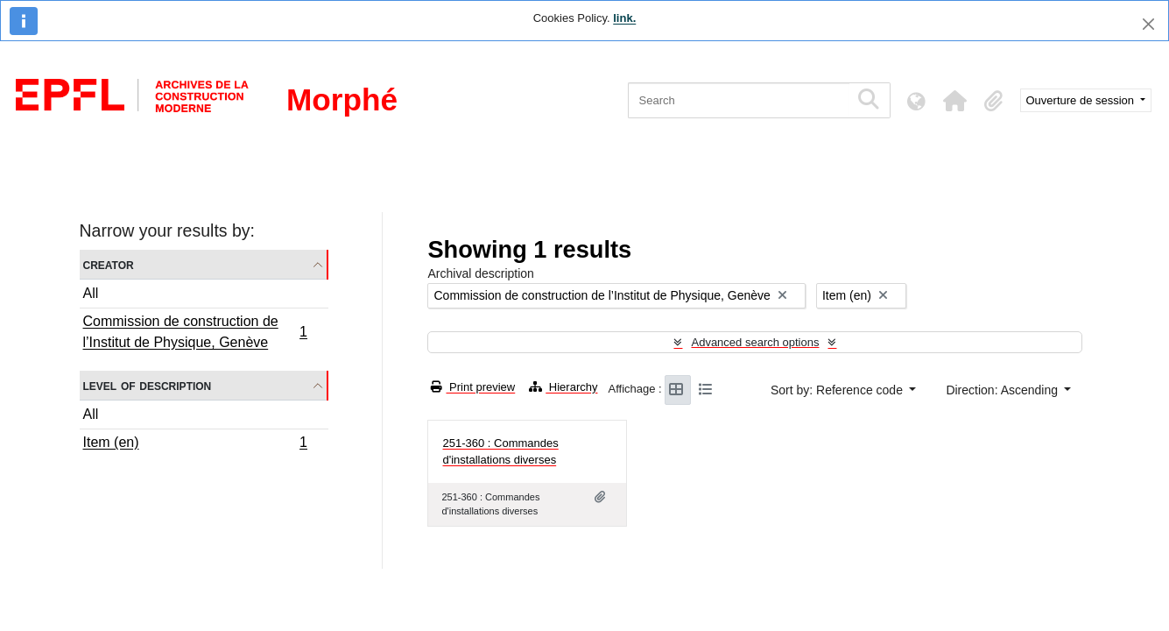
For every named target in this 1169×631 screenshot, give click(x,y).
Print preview (473, 386)
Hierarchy (563, 386)
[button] (955, 100)
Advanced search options (755, 342)
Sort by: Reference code (838, 390)
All (91, 293)
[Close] (1148, 24)
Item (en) (195, 444)
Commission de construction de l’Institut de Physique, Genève (195, 332)
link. (624, 18)
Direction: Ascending (1003, 390)
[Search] (738, 100)
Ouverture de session (1081, 100)
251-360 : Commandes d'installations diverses (500, 451)
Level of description (147, 385)
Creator (108, 264)
